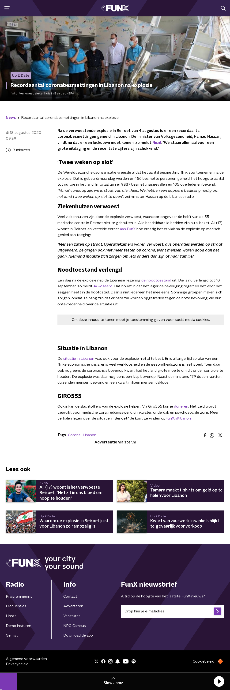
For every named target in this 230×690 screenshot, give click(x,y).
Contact (70, 596)
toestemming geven (147, 320)
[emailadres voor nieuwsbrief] (172, 611)
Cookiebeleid (203, 661)
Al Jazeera (103, 286)
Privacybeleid (17, 664)
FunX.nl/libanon (178, 418)
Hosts (11, 616)
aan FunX (128, 229)
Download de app (78, 635)
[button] (218, 681)
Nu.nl (156, 143)
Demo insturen (18, 626)
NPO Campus (74, 626)
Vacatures (71, 616)
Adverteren (73, 606)
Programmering (19, 596)
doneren (181, 406)
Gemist (12, 635)
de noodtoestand (156, 280)
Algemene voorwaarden (26, 659)
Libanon (89, 435)
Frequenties (16, 606)
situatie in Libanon (78, 358)
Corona (74, 435)
